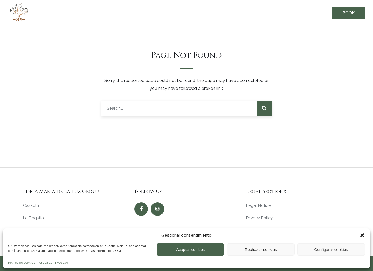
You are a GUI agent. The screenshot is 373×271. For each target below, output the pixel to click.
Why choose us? (206, 12)
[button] (362, 235)
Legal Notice (258, 205)
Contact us (314, 12)
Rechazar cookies (261, 249)
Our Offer (168, 12)
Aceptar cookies (190, 249)
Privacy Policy (259, 218)
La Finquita (33, 218)
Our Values (246, 12)
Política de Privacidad (53, 262)
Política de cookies (21, 262)
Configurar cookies (331, 249)
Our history (280, 12)
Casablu (31, 205)
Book (348, 13)
